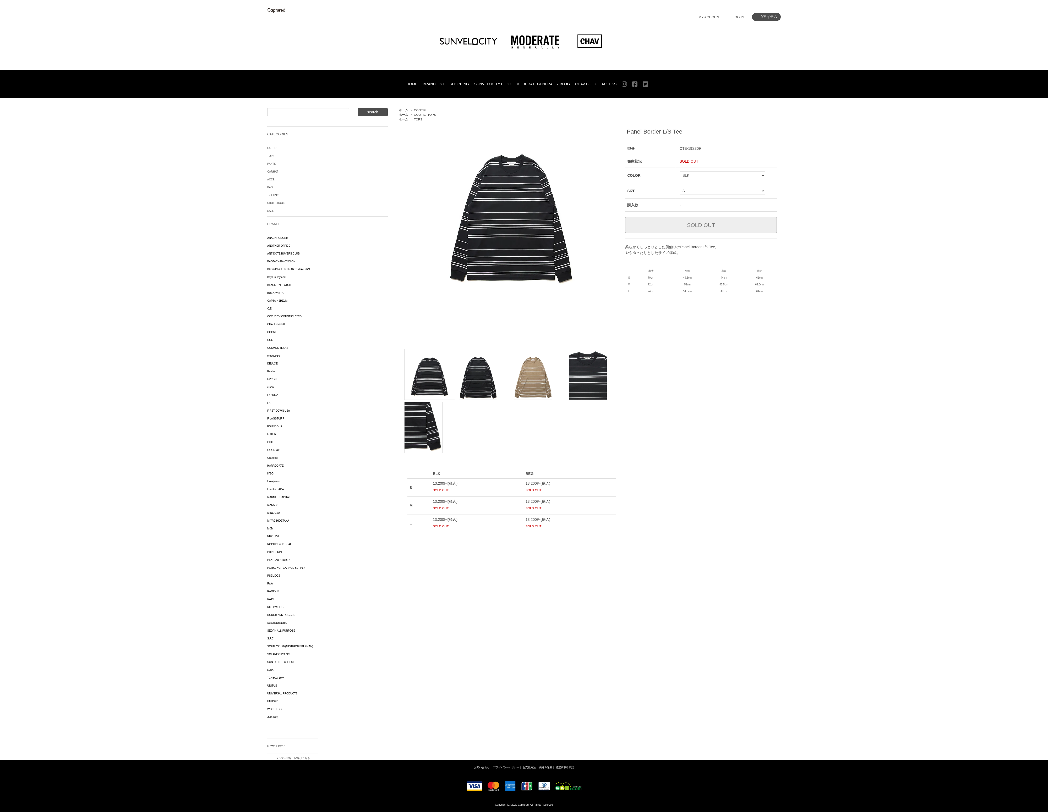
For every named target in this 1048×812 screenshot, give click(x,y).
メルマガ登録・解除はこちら (293, 758)
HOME (412, 84)
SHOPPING (459, 84)
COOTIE (420, 110)
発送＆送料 (545, 767)
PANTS (271, 163)
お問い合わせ (482, 767)
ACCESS (609, 84)
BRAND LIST (433, 84)
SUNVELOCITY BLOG (492, 84)
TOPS (418, 119)
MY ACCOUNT (709, 17)
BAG (270, 187)
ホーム (403, 110)
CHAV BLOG (585, 84)
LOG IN (738, 17)
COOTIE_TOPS (425, 115)
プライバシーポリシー (506, 767)
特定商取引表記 (565, 767)
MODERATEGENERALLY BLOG (543, 84)
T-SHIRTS (273, 195)
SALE (270, 210)
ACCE (271, 179)
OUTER (271, 148)
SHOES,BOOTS (276, 203)
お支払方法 (529, 767)
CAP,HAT (272, 171)
